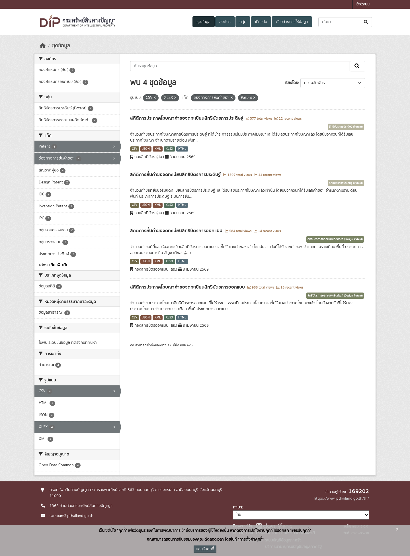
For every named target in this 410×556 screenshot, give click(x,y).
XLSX (169, 149)
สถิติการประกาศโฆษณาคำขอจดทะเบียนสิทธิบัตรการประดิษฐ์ (187, 118)
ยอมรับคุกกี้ (205, 549)
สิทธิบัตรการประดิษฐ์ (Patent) (346, 127)
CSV (134, 149)
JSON (145, 149)
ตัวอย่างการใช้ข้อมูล (292, 22)
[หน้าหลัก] (43, 46)
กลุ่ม (242, 22)
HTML (182, 149)
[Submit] (366, 22)
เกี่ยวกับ (261, 22)
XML (158, 149)
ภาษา (237, 507)
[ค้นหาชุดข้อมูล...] (345, 22)
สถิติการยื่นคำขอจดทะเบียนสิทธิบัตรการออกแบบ (177, 230)
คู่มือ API (186, 345)
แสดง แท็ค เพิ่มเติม (53, 265)
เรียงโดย (291, 83)
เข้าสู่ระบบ (363, 4)
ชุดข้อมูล (203, 22)
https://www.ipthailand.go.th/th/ (341, 498)
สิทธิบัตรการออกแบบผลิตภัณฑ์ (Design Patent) (335, 239)
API (169, 345)
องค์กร (225, 22)
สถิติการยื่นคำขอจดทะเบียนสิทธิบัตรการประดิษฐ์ (176, 174)
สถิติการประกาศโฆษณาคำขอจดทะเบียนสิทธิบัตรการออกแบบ (188, 287)
